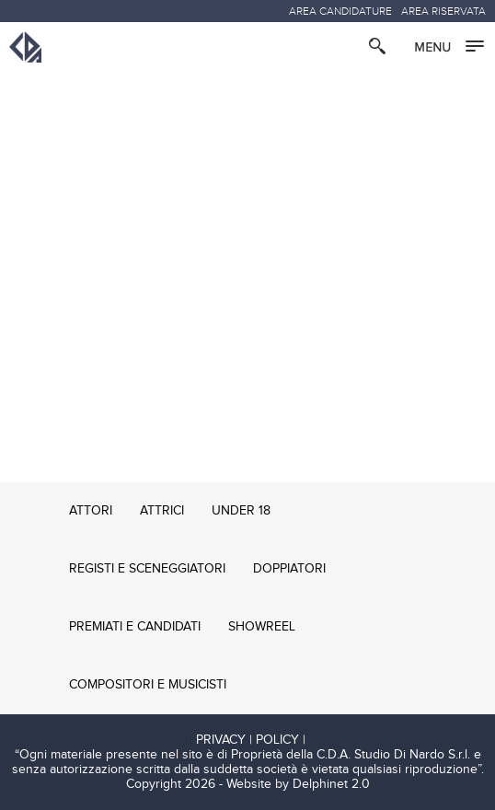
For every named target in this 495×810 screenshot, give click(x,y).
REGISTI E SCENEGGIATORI (147, 568)
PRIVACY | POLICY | (250, 740)
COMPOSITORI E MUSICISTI (147, 684)
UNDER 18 (241, 510)
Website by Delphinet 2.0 (298, 784)
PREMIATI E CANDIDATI (135, 626)
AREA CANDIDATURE (340, 11)
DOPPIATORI (289, 568)
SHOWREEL (261, 626)
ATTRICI (162, 510)
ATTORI (90, 510)
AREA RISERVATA (443, 11)
